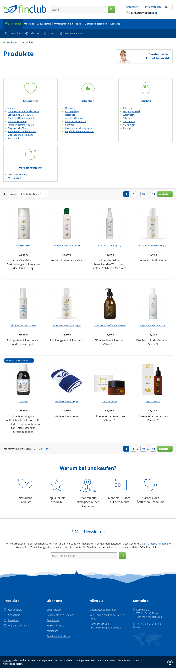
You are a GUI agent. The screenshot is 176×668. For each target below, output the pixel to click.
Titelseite (12, 42)
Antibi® (23, 401)
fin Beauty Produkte (75, 121)
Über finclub (54, 609)
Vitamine (12, 108)
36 (47, 448)
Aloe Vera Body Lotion (66, 245)
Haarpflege (70, 114)
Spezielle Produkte (17, 121)
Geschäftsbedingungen (103, 609)
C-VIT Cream (109, 401)
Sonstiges (127, 128)
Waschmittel (129, 121)
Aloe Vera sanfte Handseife (109, 325)
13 (153, 194)
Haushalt (145, 101)
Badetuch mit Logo (66, 401)
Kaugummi (13, 138)
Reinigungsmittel (131, 111)
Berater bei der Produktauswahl (157, 56)
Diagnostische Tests (18, 128)
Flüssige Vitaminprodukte (21, 124)
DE (168, 6)
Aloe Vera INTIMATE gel (153, 245)
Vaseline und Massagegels (78, 128)
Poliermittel (128, 118)
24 (40, 448)
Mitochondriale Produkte (20, 134)
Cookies (7, 660)
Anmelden (132, 6)
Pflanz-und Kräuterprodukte (22, 118)
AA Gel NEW (23, 245)
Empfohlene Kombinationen (22, 131)
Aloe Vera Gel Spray (109, 245)
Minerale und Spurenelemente (23, 111)
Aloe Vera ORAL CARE (23, 325)
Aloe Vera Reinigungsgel (66, 325)
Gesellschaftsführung (59, 636)
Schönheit (88, 101)
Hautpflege (71, 108)
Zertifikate (52, 630)
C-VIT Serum (153, 401)
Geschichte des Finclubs (60, 615)
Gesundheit (30, 101)
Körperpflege (72, 111)
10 (143, 194)
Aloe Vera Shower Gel (153, 325)
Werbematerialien (30, 167)
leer (154, 13)
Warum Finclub (55, 625)
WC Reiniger (129, 124)
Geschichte (53, 620)
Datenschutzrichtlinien (153, 543)
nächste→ (165, 194)
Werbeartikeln (15, 178)
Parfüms (69, 124)
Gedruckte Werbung (18, 174)
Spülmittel (128, 108)
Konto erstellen (152, 6)
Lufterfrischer (129, 114)
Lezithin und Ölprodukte (20, 114)
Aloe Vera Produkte (75, 118)
